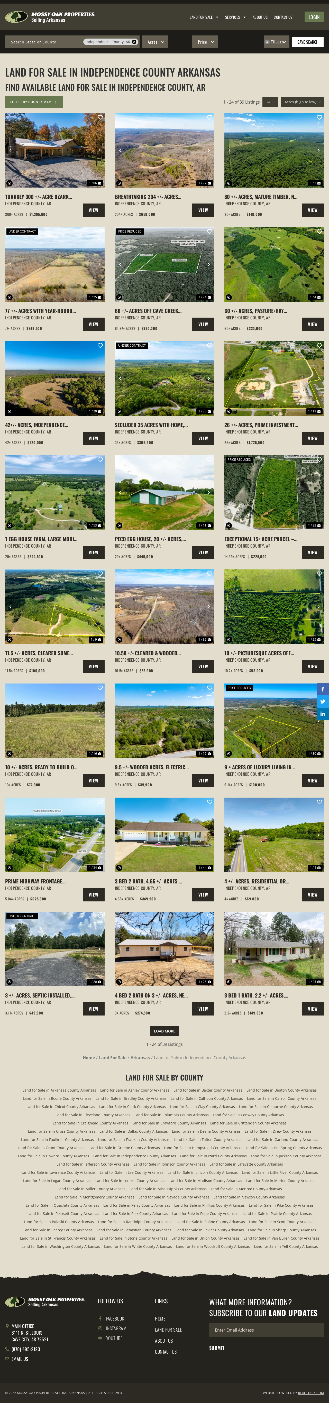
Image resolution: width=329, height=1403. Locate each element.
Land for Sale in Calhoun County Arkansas (207, 1098)
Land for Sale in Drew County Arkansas (278, 1131)
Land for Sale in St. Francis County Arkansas (58, 1238)
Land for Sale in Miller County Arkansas (91, 1188)
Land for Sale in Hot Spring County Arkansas (284, 1147)
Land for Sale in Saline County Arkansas (211, 1221)
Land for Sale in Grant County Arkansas (51, 1147)
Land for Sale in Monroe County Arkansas (246, 1188)
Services (235, 17)
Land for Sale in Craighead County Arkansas (90, 1123)
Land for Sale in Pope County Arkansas (205, 1213)
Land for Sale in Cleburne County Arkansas (276, 1106)
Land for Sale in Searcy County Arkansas (58, 1229)
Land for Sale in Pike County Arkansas (281, 1205)
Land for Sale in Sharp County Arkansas (282, 1229)
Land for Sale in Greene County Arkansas (124, 1147)
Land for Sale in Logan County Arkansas (57, 1180)
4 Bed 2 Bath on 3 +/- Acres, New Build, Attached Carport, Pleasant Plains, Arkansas (151, 995)
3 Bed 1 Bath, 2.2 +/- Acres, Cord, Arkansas (254, 995)
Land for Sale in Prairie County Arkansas (277, 1213)
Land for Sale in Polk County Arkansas (135, 1213)
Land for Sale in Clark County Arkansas (132, 1106)
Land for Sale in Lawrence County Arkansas (58, 1172)
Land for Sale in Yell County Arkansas (286, 1246)
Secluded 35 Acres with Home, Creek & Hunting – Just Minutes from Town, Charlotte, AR (151, 425)
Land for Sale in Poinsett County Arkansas (63, 1213)
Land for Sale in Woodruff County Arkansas (213, 1246)
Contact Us (283, 17)
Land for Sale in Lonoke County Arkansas (130, 1180)
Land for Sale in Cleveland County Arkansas (93, 1114)
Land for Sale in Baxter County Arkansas (207, 1090)
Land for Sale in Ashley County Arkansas (134, 1090)
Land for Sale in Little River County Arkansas (280, 1172)
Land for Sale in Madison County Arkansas (205, 1180)
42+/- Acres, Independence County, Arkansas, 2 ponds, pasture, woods (36, 425)
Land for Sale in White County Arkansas (138, 1246)
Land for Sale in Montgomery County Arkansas (94, 1197)
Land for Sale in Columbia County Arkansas (171, 1114)
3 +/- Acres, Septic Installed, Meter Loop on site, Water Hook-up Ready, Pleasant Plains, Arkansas (42, 995)
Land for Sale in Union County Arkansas (205, 1238)
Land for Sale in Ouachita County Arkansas (62, 1205)
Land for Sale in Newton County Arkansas (249, 1197)
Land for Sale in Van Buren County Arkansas (281, 1238)
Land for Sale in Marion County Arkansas (281, 1180)
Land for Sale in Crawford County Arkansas (169, 1123)
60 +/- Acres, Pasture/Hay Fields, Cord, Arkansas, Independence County (254, 311)
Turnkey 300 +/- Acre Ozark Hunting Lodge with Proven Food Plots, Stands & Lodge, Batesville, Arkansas (37, 196)
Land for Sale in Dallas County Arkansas (133, 1131)
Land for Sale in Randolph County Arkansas (135, 1221)
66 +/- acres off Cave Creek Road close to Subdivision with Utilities (152, 311)
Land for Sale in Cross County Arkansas (61, 1131)
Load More (164, 1031)
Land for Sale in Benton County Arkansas (281, 1090)
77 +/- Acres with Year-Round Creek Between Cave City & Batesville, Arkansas (38, 311)
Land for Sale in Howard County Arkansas (53, 1155)
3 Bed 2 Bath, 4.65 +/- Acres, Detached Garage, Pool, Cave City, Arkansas (148, 881)
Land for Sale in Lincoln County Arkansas (203, 1172)
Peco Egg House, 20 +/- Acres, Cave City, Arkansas (148, 539)
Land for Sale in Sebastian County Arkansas (134, 1229)
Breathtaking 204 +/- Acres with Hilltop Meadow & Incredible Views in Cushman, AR (149, 196)
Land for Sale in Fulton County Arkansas (208, 1139)
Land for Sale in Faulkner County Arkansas (57, 1139)
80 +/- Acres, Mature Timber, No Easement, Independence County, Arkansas (261, 196)
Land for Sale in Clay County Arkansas (202, 1106)
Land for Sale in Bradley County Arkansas (131, 1098)
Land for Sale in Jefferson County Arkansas (93, 1164)
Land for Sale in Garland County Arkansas (282, 1139)
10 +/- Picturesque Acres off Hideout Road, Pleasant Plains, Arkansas (260, 653)
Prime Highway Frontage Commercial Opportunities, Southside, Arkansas (37, 881)
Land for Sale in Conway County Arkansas (248, 1114)
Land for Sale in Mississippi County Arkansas (168, 1188)
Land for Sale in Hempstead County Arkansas (203, 1147)
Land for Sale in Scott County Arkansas (282, 1221)
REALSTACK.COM (311, 1393)
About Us (260, 17)
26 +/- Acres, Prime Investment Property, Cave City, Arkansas (259, 425)
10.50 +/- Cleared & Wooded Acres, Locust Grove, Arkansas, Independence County (152, 653)
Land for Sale (204, 17)
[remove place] (134, 42)
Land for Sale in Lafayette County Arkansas (246, 1164)
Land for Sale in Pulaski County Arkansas (59, 1221)
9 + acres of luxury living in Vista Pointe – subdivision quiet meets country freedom (258, 767)
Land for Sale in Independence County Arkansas (134, 1155)
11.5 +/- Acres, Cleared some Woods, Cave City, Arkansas (37, 653)
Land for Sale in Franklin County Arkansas (134, 1139)
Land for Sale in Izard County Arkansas (213, 1155)
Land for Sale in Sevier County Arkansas (210, 1229)
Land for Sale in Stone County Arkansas (133, 1238)
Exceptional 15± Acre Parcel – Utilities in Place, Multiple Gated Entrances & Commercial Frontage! (260, 539)
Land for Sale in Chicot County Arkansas (60, 1106)
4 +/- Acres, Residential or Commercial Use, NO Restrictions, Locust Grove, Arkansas (257, 881)
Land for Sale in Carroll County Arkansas (281, 1098)
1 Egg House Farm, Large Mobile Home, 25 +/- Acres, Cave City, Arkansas (42, 539)
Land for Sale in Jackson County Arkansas (286, 1155)
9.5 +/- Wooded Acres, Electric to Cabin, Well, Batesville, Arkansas (150, 767)
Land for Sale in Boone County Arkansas (57, 1098)
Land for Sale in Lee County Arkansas (131, 1172)
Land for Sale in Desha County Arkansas (206, 1131)
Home (160, 1318)
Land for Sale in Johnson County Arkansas (169, 1164)
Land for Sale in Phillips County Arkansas (209, 1205)
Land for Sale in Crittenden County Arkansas (248, 1123)
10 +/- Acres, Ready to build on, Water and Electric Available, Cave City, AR (41, 767)
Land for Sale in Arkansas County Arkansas (59, 1090)
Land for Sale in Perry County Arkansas (136, 1205)
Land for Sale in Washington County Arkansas (61, 1246)
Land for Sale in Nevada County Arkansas (174, 1197)
